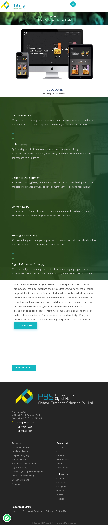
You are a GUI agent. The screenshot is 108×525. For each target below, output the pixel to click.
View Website (25, 325)
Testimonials (62, 467)
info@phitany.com (25, 422)
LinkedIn (60, 490)
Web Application (19, 459)
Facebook (61, 478)
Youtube (60, 499)
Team (59, 463)
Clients (59, 447)
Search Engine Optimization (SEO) (27, 471)
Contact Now (23, 367)
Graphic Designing (20, 455)
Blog (58, 451)
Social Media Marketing (23, 475)
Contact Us (61, 511)
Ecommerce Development (24, 463)
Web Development (20, 447)
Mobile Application (20, 451)
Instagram (61, 486)
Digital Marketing (19, 467)
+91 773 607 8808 (24, 427)
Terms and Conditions (33, 511)
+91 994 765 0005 (24, 431)
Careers (60, 455)
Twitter (59, 494)
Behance (60, 482)
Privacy (49, 511)
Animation (16, 484)
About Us (16, 511)
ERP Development (20, 480)
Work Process (63, 459)
